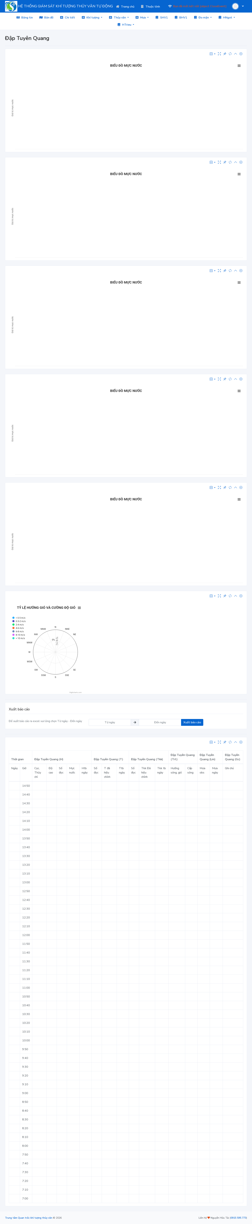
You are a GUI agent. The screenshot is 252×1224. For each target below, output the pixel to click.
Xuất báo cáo (192, 722)
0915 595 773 (238, 1218)
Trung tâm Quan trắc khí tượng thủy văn (28, 1218)
